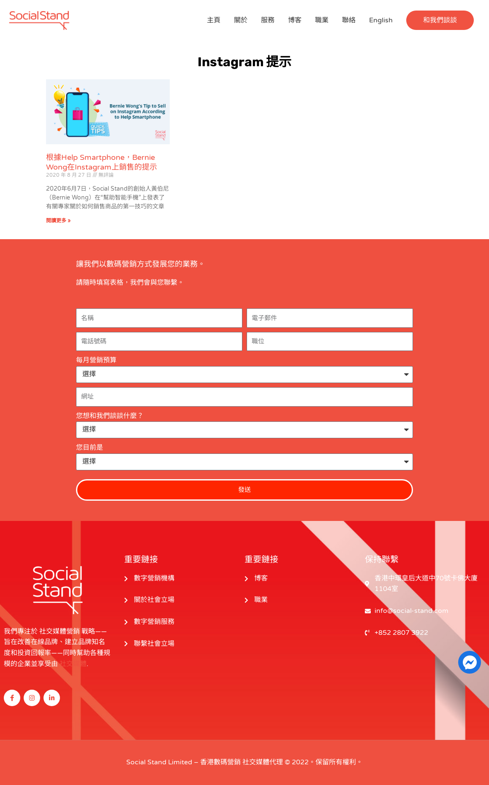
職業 (322, 20)
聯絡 (349, 20)
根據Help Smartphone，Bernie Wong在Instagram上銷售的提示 (101, 162)
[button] (440, 20)
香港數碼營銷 (220, 762)
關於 (240, 20)
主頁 (213, 20)
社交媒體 (73, 664)
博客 (295, 20)
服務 (267, 20)
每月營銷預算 (96, 360)
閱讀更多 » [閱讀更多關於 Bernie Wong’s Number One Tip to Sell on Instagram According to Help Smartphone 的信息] (58, 221)
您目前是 (89, 447)
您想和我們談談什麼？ (110, 416)
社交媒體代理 (262, 762)
